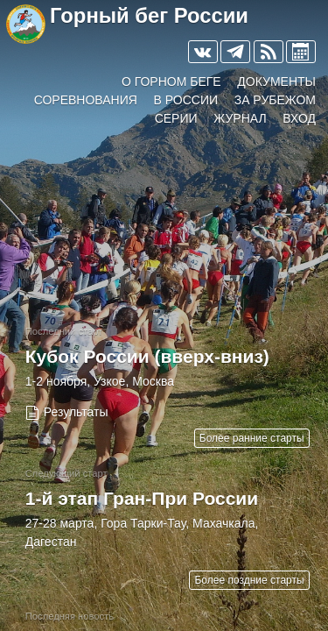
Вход (299, 118)
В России (186, 100)
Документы (276, 81)
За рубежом (275, 100)
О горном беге (171, 81)
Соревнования (85, 100)
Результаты (76, 412)
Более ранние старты (251, 438)
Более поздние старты (249, 580)
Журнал (239, 118)
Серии (176, 118)
